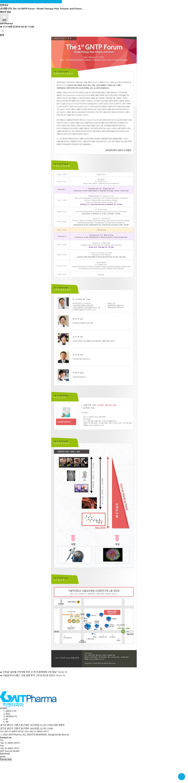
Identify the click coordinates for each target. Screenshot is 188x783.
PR (7, 721)
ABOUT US (11, 711)
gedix (2, 756)
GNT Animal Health (10, 751)
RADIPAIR (5, 753)
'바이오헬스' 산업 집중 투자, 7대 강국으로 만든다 (32, 675)
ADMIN (3, 708)
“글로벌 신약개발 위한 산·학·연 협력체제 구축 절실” (33, 672)
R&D (8, 713)
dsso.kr (65, 734)
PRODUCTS (11, 716)
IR (7, 719)
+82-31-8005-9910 (13, 731)
